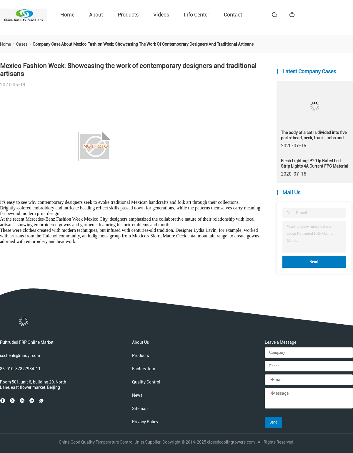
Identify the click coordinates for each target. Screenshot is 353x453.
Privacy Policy (145, 421)
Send (314, 261)
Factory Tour (143, 368)
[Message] (309, 398)
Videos (161, 14)
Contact (233, 14)
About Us (140, 342)
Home (67, 14)
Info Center (196, 14)
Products (128, 14)
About (96, 14)
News (137, 395)
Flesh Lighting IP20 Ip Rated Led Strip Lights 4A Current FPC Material (314, 163)
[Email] (309, 380)
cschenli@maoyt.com (20, 355)
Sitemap (140, 408)
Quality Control (146, 382)
